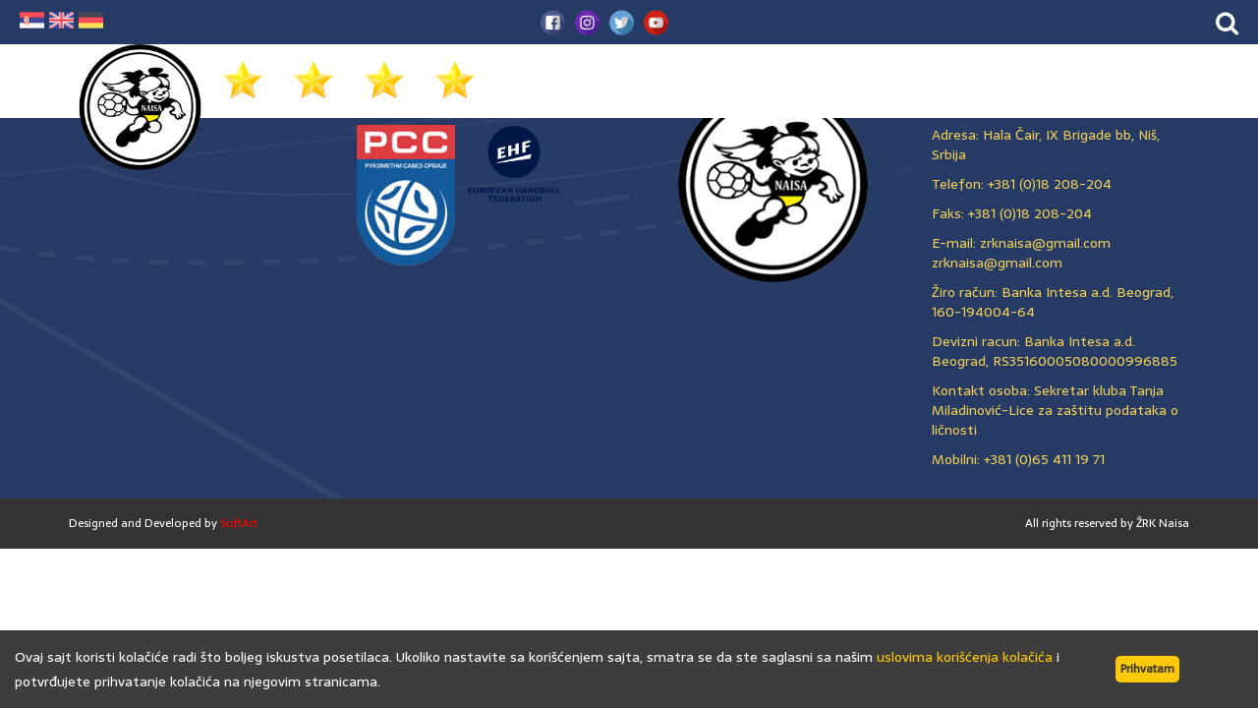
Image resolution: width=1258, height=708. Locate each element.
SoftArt (238, 523)
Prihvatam (1147, 668)
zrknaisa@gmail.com (997, 262)
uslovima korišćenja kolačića (965, 657)
